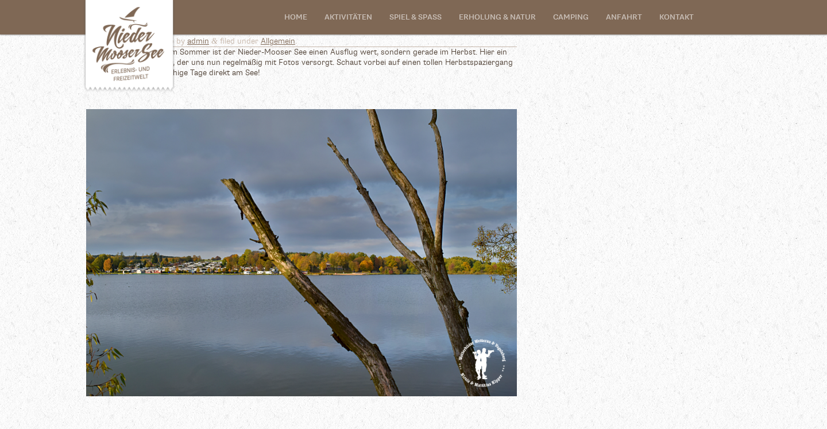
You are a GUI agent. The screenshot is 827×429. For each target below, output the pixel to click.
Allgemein (278, 41)
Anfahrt (624, 17)
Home (295, 17)
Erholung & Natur (497, 17)
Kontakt (676, 17)
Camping (571, 17)
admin (198, 41)
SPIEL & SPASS (415, 17)
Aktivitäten (348, 17)
